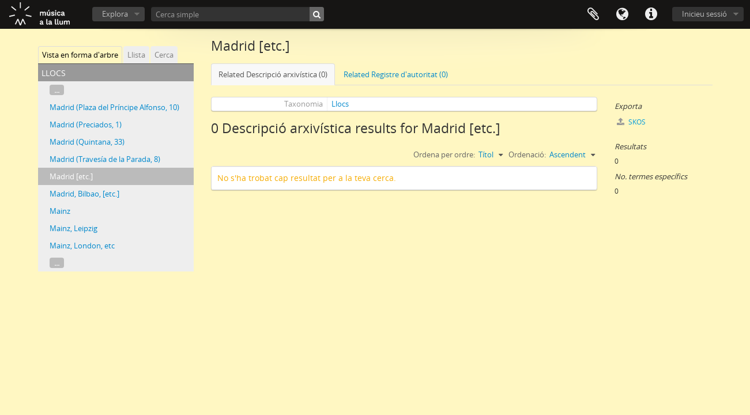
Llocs (340, 104)
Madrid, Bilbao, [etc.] (84, 193)
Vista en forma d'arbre (80, 55)
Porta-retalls (593, 14)
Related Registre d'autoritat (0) (396, 74)
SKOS (631, 122)
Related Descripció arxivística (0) (272, 74)
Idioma (622, 14)
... (56, 90)
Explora (115, 14)
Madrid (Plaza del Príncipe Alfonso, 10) (114, 107)
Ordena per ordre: (444, 154)
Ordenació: (527, 154)
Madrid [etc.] (71, 176)
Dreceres (650, 14)
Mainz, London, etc (82, 245)
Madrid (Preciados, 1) (86, 124)
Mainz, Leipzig (73, 228)
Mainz (60, 211)
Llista (136, 55)
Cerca (164, 55)
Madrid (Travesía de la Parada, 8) (105, 159)
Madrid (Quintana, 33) (87, 142)
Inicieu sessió (704, 14)
